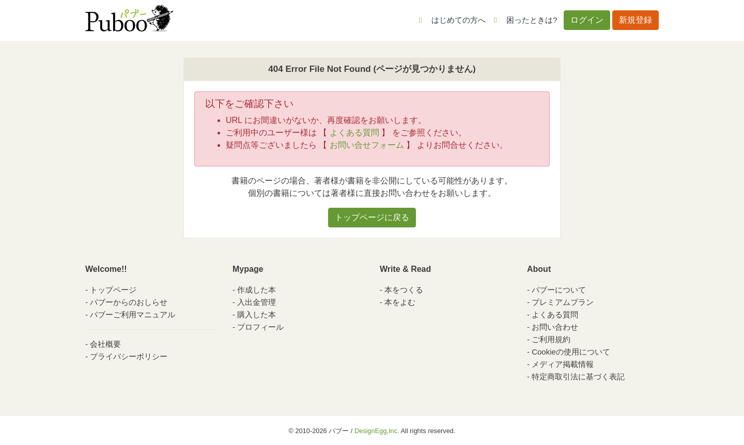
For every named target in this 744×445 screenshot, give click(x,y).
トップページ (113, 289)
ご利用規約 (551, 339)
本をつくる (403, 289)
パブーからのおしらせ (128, 302)
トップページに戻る (372, 217)
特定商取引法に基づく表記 (578, 376)
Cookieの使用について (571, 351)
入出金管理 (256, 302)
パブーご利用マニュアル (132, 314)
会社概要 (105, 344)
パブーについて (559, 289)
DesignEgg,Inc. (376, 431)
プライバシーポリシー (128, 356)
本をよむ (399, 302)
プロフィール (260, 327)
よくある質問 (354, 132)
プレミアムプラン (563, 302)
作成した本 (256, 289)
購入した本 (256, 314)
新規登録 (635, 20)
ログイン (586, 20)
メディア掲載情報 (563, 364)
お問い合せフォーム (367, 145)
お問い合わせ (555, 327)
